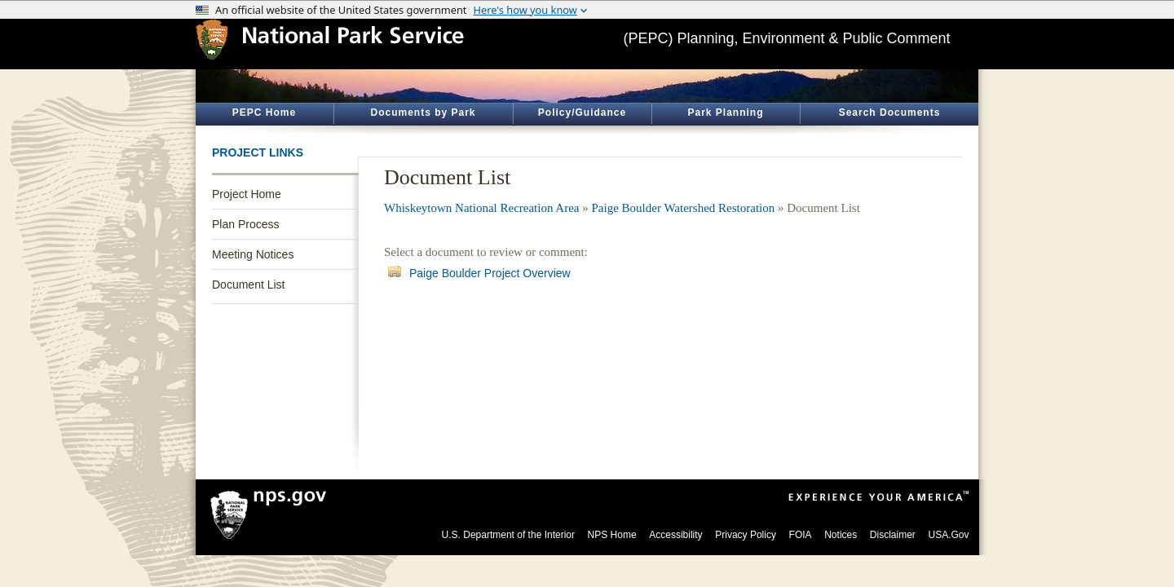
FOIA (800, 535)
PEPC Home (264, 112)
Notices (840, 535)
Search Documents (890, 112)
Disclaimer (893, 535)
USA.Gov (948, 535)
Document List (248, 284)
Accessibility (675, 535)
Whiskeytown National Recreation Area (482, 207)
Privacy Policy (745, 535)
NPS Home (612, 535)
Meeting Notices (253, 254)
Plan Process (245, 224)
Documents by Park (422, 112)
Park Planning (725, 112)
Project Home (246, 194)
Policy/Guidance (582, 112)
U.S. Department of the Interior (508, 535)
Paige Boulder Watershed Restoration (683, 207)
